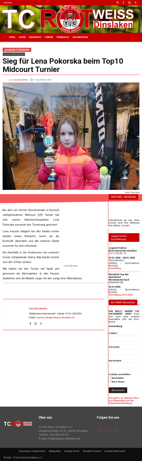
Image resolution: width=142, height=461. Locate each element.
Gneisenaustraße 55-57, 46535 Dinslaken (63, 430)
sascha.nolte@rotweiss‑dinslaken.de (55, 317)
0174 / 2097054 (73, 313)
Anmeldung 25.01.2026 (121, 294)
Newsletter (116, 377)
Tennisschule (62, 37)
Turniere (49, 37)
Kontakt (125, 225)
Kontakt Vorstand (92, 451)
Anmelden (8, 2)
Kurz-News (117, 381)
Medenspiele (35, 37)
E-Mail (113, 333)
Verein (12, 37)
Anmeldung (115, 268)
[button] (118, 2)
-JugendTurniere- (17, 50)
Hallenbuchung (80, 37)
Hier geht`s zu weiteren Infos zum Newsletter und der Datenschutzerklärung (124, 401)
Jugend (22, 37)
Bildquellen (55, 451)
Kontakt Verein (72, 451)
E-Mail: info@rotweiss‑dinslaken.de (59, 438)
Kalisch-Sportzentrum (14, 54)
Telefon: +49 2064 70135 (54, 434)
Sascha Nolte (20, 79)
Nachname (115, 360)
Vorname (114, 347)
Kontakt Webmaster (115, 451)
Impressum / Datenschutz (32, 451)
